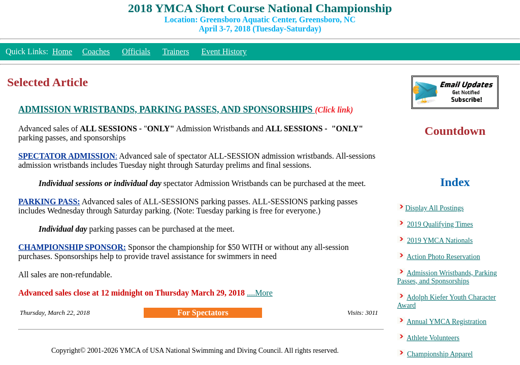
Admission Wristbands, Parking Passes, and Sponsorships (447, 277)
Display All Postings (434, 208)
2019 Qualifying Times (440, 224)
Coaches (96, 51)
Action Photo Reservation (443, 257)
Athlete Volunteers (433, 338)
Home (62, 51)
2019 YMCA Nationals (440, 240)
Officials (136, 51)
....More (260, 292)
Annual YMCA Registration (446, 321)
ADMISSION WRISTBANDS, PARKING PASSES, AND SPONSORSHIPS (166, 109)
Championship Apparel (440, 354)
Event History (223, 51)
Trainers (175, 51)
